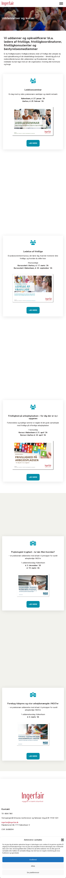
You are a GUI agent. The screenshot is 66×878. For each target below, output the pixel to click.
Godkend (33, 860)
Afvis (33, 866)
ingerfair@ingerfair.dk (10, 822)
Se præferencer (33, 872)
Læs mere (33, 143)
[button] (62, 840)
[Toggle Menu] (61, 3)
